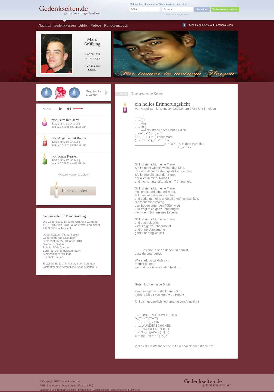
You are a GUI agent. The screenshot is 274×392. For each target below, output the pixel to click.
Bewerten (135, 389)
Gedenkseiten (101, 389)
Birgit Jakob (70, 225)
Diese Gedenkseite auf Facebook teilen (210, 25)
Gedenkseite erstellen (224, 9)
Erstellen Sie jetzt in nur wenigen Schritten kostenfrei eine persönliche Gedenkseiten (69, 265)
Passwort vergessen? (177, 14)
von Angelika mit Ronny (69, 138)
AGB (42, 385)
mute (69, 108)
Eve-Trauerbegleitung (63, 389)
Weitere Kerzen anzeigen (73, 174)
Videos (96, 25)
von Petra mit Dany (65, 120)
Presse (82, 385)
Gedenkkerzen (65, 25)
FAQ (91, 385)
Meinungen (84, 389)
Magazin (44, 389)
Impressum (53, 385)
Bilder (83, 25)
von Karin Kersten (64, 156)
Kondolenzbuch (116, 25)
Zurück (123, 94)
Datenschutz (69, 385)
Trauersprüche (119, 389)
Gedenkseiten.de (70, 381)
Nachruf (44, 25)
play (60, 109)
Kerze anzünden (74, 191)
